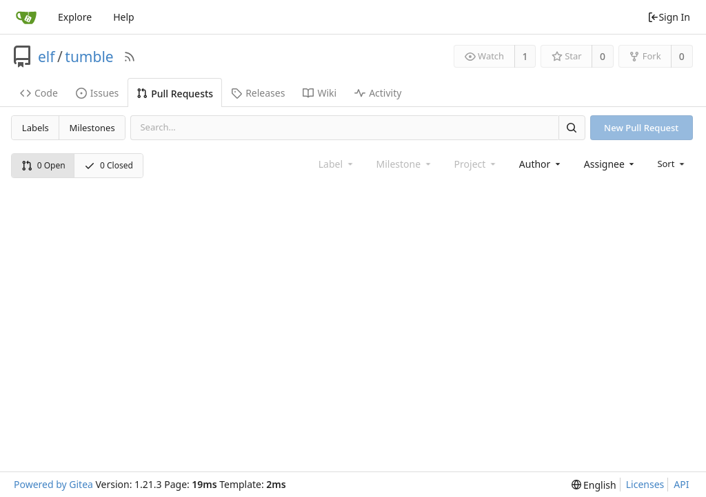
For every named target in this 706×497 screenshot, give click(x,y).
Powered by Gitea (53, 484)
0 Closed (108, 165)
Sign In (668, 16)
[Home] (26, 17)
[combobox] (541, 164)
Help (123, 16)
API (681, 484)
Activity (377, 92)
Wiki (319, 92)
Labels (35, 127)
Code (39, 92)
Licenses (645, 484)
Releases (258, 92)
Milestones (92, 127)
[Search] (571, 127)
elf (46, 57)
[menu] (672, 163)
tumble (89, 57)
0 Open (43, 165)
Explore (75, 16)
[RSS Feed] (129, 56)
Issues (97, 92)
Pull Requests (175, 93)
